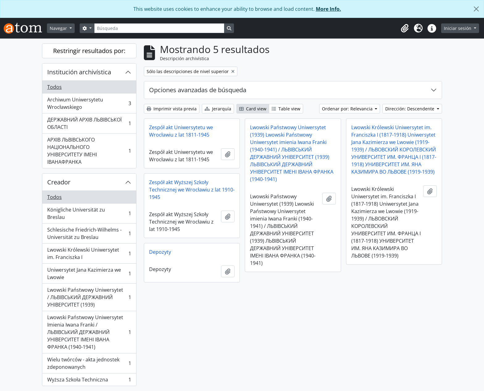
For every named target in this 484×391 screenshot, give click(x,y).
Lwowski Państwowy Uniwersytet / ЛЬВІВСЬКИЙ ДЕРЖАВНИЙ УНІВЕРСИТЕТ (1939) (89, 297)
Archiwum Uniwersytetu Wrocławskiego (89, 103)
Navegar (59, 28)
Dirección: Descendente (410, 109)
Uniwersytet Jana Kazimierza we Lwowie (89, 273)
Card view (252, 109)
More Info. (328, 9)
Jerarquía (218, 109)
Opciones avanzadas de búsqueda (197, 90)
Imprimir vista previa (172, 109)
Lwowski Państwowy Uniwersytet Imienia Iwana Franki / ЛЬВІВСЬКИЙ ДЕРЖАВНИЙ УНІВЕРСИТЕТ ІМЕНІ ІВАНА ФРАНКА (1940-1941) (89, 332)
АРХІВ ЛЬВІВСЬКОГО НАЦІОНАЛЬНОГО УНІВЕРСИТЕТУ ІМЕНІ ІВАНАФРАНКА (89, 150)
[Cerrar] (476, 9)
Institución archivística (79, 72)
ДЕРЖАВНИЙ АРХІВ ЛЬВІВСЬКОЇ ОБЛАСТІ (89, 123)
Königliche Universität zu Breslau (89, 213)
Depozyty (160, 252)
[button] (404, 28)
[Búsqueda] (159, 28)
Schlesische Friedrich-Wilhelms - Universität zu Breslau (89, 233)
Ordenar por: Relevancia (348, 109)
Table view (286, 109)
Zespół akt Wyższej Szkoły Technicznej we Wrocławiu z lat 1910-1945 (192, 189)
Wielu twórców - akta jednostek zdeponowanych (89, 363)
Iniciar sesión (458, 28)
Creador (58, 182)
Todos (54, 87)
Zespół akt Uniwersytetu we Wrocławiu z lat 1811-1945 (181, 131)
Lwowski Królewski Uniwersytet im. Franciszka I (89, 253)
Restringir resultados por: (89, 51)
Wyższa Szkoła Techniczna (89, 381)
